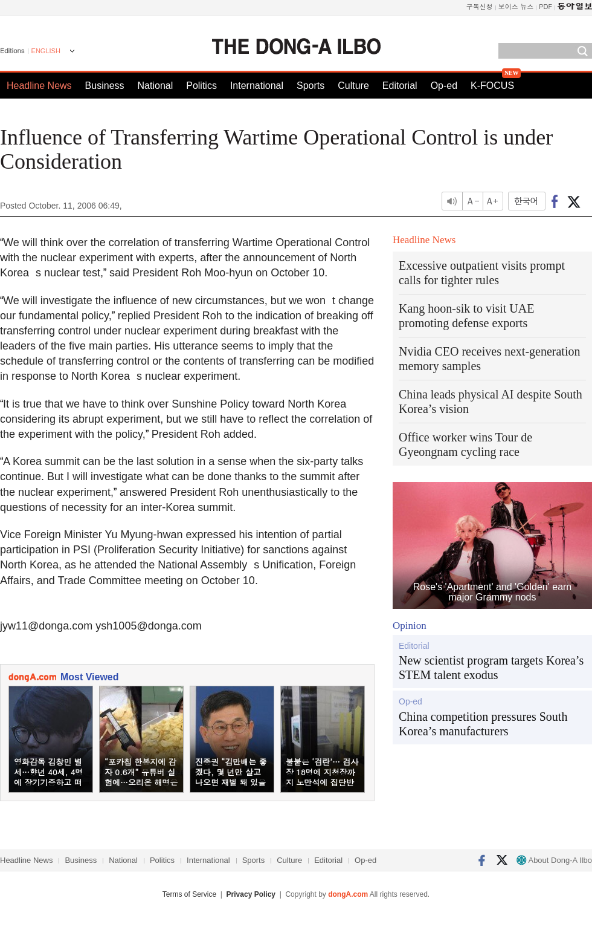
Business (104, 85)
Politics (201, 85)
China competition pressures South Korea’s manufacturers (483, 724)
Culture (353, 85)
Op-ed (444, 85)
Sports (310, 85)
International (256, 85)
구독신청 (479, 6)
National (155, 85)
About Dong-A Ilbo (554, 860)
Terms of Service (189, 894)
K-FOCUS (492, 85)
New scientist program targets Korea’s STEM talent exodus (491, 667)
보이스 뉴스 (516, 6)
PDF (545, 6)
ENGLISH (45, 50)
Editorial (399, 85)
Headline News (39, 85)
